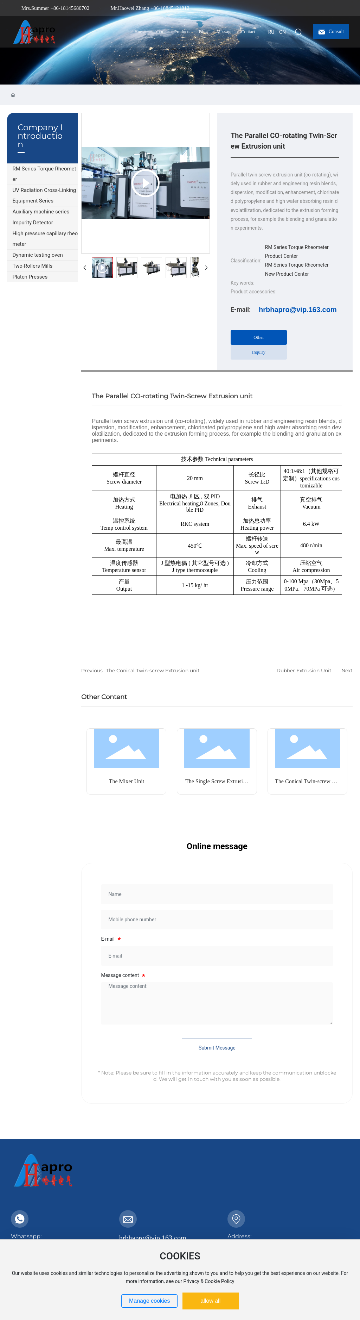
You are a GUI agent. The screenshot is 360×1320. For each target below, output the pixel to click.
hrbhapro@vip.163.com (298, 309)
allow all (210, 1301)
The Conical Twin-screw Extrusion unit (153, 670)
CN (282, 32)
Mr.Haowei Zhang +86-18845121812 (149, 8)
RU (271, 32)
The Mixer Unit (126, 781)
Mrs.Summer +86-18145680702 (55, 8)
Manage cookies (149, 1301)
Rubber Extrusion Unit (304, 670)
